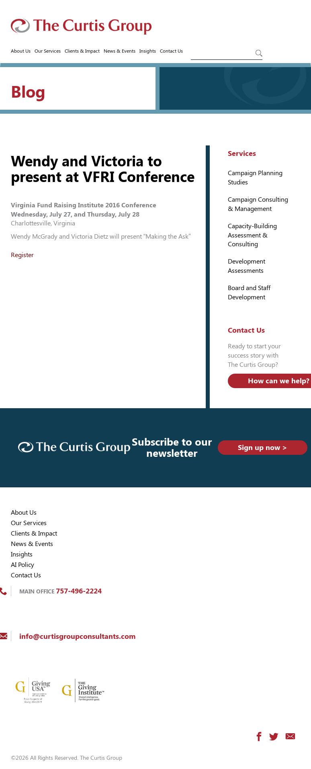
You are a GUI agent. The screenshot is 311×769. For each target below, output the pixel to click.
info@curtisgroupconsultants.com (77, 636)
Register (22, 255)
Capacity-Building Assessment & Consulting (252, 235)
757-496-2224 (79, 591)
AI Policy (22, 565)
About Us (21, 51)
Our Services (48, 51)
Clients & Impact (82, 51)
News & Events (119, 51)
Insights (147, 51)
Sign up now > (262, 447)
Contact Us (171, 51)
